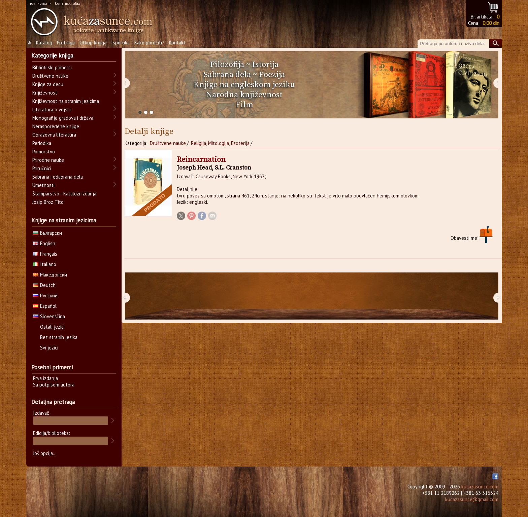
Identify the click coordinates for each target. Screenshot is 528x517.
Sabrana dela (227, 75)
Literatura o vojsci (51, 109)
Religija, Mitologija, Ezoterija (220, 143)
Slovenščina (49, 316)
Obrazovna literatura (54, 135)
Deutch (44, 285)
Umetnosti (43, 185)
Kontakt (177, 42)
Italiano (44, 264)
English (44, 243)
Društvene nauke (168, 143)
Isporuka (120, 42)
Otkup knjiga (92, 42)
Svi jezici (49, 347)
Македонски (50, 274)
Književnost (44, 92)
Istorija (265, 65)
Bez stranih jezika (58, 337)
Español (45, 306)
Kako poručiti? (149, 42)
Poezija (272, 75)
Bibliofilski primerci (52, 67)
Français (45, 254)
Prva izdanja (45, 378)
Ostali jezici (52, 327)
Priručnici (41, 168)
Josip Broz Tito (48, 202)
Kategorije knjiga (52, 55)
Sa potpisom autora (53, 384)
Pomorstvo (43, 151)
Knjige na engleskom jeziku (244, 85)
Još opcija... (45, 453)
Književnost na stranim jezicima (65, 101)
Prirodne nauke (48, 160)
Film (244, 105)
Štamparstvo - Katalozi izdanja (64, 193)
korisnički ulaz (67, 3)
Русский (45, 295)
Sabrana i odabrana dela (57, 177)
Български (47, 233)
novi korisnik (40, 3)
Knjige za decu (47, 84)
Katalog (44, 42)
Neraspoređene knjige (55, 126)
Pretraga (66, 42)
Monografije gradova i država (62, 118)
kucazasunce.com (479, 486)
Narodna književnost (244, 95)
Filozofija (227, 65)
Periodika (41, 143)
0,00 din (491, 23)
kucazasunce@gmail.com (471, 499)
